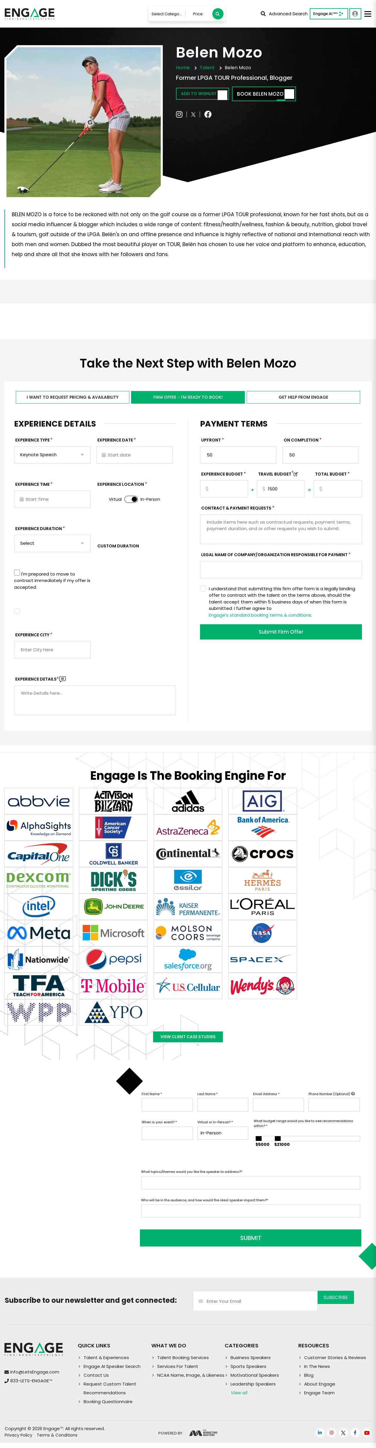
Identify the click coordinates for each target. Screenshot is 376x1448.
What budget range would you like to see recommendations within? (303, 1132)
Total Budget (331, 477)
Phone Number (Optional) (332, 1103)
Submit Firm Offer (281, 636)
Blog (309, 1380)
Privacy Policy (18, 1440)
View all (239, 1398)
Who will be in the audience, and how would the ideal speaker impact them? (204, 1209)
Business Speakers (251, 1362)
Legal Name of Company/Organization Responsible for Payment (274, 558)
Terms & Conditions (57, 1440)
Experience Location (120, 487)
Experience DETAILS (37, 682)
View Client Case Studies (188, 1043)
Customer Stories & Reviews (335, 1362)
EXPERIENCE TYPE (32, 443)
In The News (317, 1371)
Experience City (32, 638)
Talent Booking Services (183, 1362)
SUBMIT (185, 1243)
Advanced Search (284, 14)
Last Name (207, 1103)
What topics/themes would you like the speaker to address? (191, 1180)
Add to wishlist (210, 94)
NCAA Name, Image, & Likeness (190, 1380)
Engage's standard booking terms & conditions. (260, 618)
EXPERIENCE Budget (222, 477)
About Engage (319, 1389)
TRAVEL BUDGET (276, 477)
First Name (152, 1103)
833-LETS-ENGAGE (31, 1386)
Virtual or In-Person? (215, 1131)
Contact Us (96, 1380)
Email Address (266, 1103)
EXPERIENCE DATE (115, 443)
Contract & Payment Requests (236, 511)
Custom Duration (118, 549)
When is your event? (159, 1131)
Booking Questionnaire (108, 1406)
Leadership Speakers (253, 1389)
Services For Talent (177, 1371)
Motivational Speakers (255, 1380)
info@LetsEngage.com (34, 1377)
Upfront (211, 443)
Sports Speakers (248, 1371)
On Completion (301, 443)
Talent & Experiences (106, 1362)
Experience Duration (38, 531)
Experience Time (32, 487)
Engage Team (319, 1398)
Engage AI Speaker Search (112, 1371)
